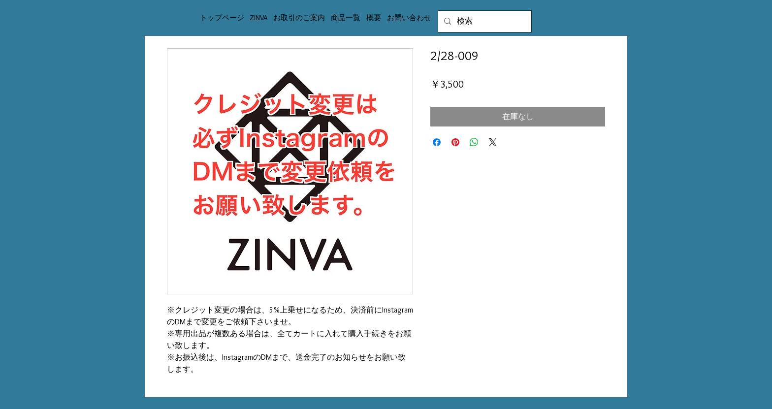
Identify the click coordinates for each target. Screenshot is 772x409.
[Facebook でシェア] (437, 142)
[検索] (484, 21)
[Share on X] (493, 142)
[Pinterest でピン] (455, 142)
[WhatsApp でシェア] (474, 142)
